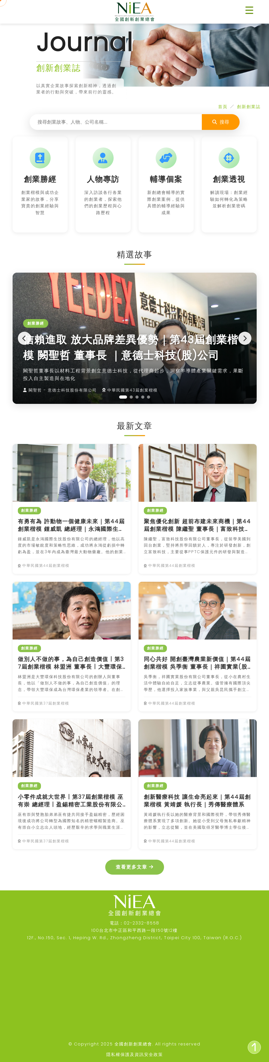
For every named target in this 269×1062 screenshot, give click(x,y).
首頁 (223, 107)
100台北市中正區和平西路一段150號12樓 (134, 930)
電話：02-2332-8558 (134, 923)
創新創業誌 (249, 107)
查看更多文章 (135, 867)
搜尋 (220, 122)
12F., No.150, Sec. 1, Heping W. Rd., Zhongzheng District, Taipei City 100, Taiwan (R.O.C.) (134, 938)
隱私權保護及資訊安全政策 (134, 1055)
